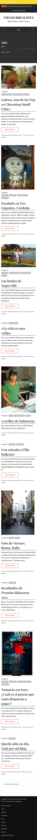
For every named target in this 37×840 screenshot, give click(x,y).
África (3, 809)
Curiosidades (13, 323)
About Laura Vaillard (7, 835)
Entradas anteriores (11, 784)
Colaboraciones (7, 94)
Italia (17, 538)
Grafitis (3, 832)
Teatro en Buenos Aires (24, 681)
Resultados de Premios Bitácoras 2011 (15, 592)
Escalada (5, 198)
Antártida (4, 815)
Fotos (26, 94)
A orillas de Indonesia (17, 421)
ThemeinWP (9, 801)
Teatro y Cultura (6, 805)
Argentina (12, 195)
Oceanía (3, 825)
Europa (3, 822)
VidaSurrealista (18, 17)
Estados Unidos (18, 94)
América (5, 195)
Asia (11, 415)
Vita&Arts (5, 684)
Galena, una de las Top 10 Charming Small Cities (18, 104)
